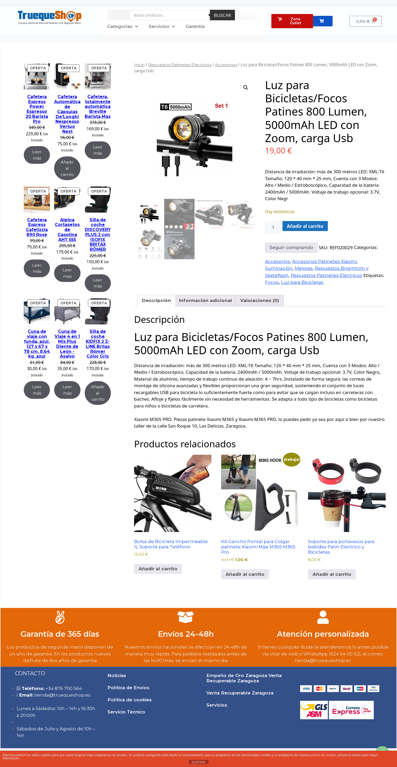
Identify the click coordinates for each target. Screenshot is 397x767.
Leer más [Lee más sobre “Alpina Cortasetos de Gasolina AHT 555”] (67, 273)
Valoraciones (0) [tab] (259, 300)
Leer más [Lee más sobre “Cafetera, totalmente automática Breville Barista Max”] (97, 150)
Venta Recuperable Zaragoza (239, 693)
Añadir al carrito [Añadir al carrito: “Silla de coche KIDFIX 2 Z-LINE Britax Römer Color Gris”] (98, 393)
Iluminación (278, 268)
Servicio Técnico (126, 712)
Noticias (116, 675)
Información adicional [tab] (205, 300)
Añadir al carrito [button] (158, 568)
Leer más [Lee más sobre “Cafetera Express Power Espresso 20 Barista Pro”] (37, 154)
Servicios (162, 26)
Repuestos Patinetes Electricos (179, 64)
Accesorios (226, 64)
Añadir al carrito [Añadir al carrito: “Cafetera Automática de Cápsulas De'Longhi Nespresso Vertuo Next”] (67, 168)
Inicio (139, 64)
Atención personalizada (323, 634)
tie (62, 695)
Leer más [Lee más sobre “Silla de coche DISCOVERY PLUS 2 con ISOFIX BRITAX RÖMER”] (97, 283)
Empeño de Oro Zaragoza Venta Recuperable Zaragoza (244, 678)
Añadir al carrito (305, 226)
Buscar (222, 15)
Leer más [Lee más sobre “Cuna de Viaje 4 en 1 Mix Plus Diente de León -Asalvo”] (67, 389)
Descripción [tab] (156, 300)
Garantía (195, 26)
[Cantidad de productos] (273, 227)
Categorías (122, 26)
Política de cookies (129, 699)
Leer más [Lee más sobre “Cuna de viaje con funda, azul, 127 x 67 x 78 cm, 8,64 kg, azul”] (37, 389)
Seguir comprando (291, 247)
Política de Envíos (128, 687)
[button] (246, 87)
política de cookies (323, 755)
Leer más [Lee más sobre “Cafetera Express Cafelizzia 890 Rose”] (37, 268)
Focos (272, 282)
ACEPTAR (198, 762)
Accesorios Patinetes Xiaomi (324, 261)
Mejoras (304, 268)
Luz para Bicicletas (302, 282)
